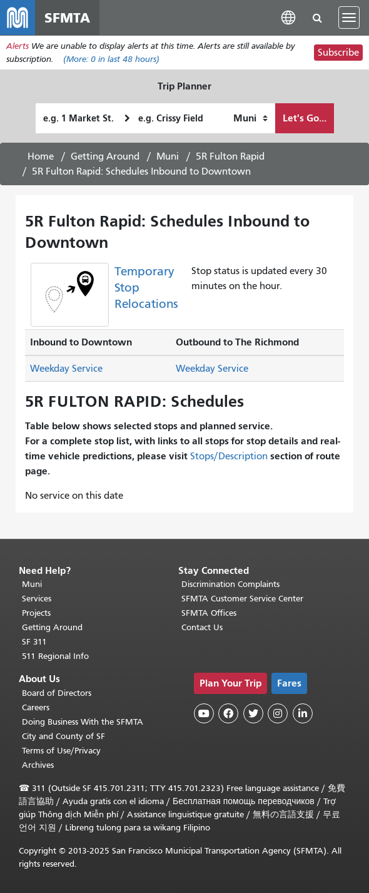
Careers (35, 707)
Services (36, 599)
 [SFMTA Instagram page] (277, 714)
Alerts (17, 46)
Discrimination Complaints (230, 584)
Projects (36, 613)
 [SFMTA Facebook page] (228, 714)
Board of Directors (56, 693)
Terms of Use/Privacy (61, 750)
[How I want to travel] (250, 118)
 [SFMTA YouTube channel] (204, 714)
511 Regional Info (55, 656)
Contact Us (202, 628)
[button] (288, 17)
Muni (167, 156)
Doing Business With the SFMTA (82, 722)
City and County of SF (63, 736)
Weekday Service (66, 369)
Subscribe (338, 52)
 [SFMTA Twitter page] (253, 714)
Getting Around (105, 156)
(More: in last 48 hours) (111, 59)
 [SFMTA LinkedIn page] (302, 714)
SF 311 (34, 642)
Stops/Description (229, 456)
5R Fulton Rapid (230, 156)
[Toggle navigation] (349, 17)
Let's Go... (304, 118)
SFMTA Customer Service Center (242, 599)
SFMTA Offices (208, 613)
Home (41, 156)
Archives (38, 765)
